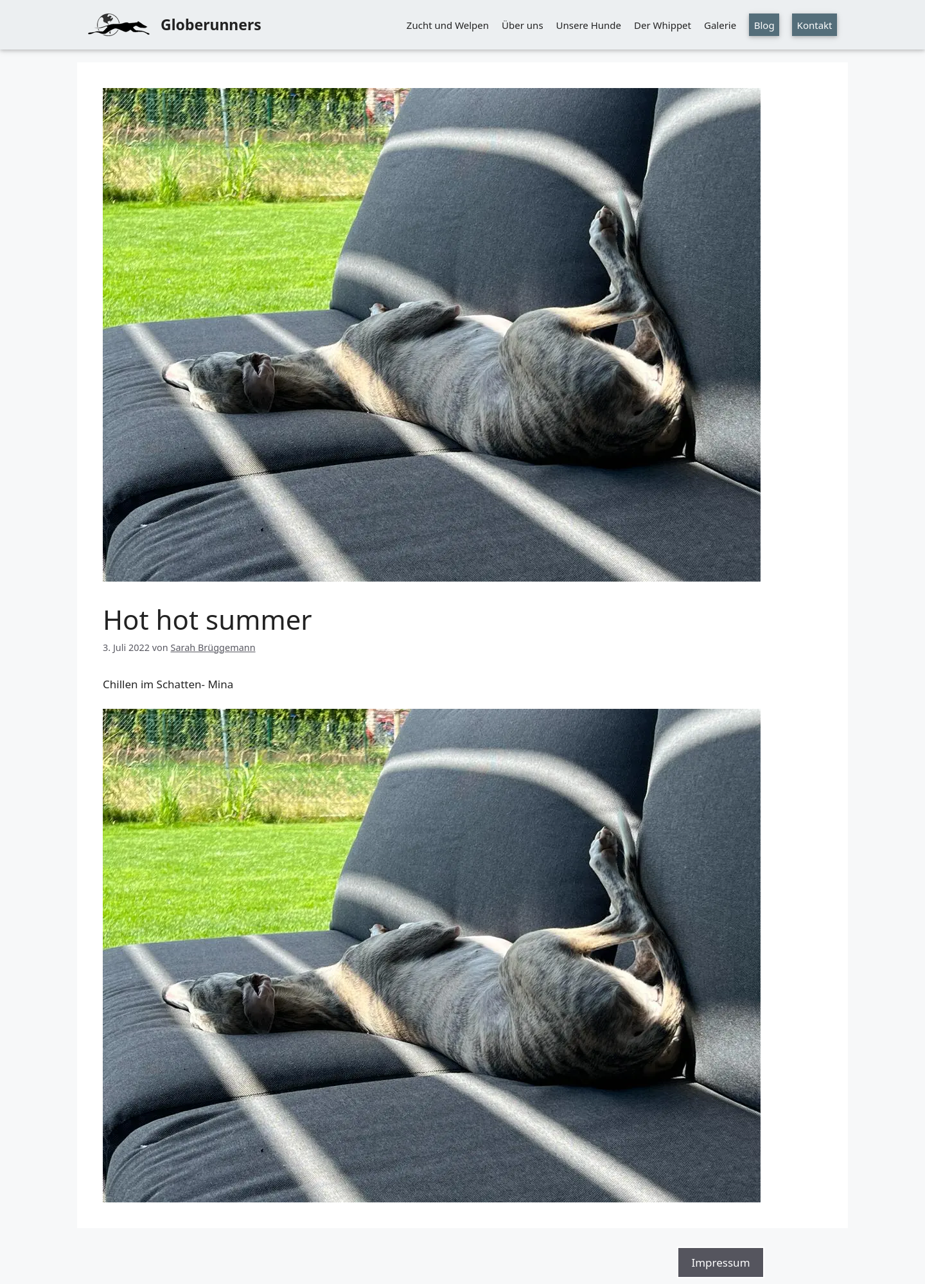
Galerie (720, 25)
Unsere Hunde (588, 25)
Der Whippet (662, 25)
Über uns (522, 25)
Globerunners (211, 24)
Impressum (720, 1262)
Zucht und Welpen (448, 25)
